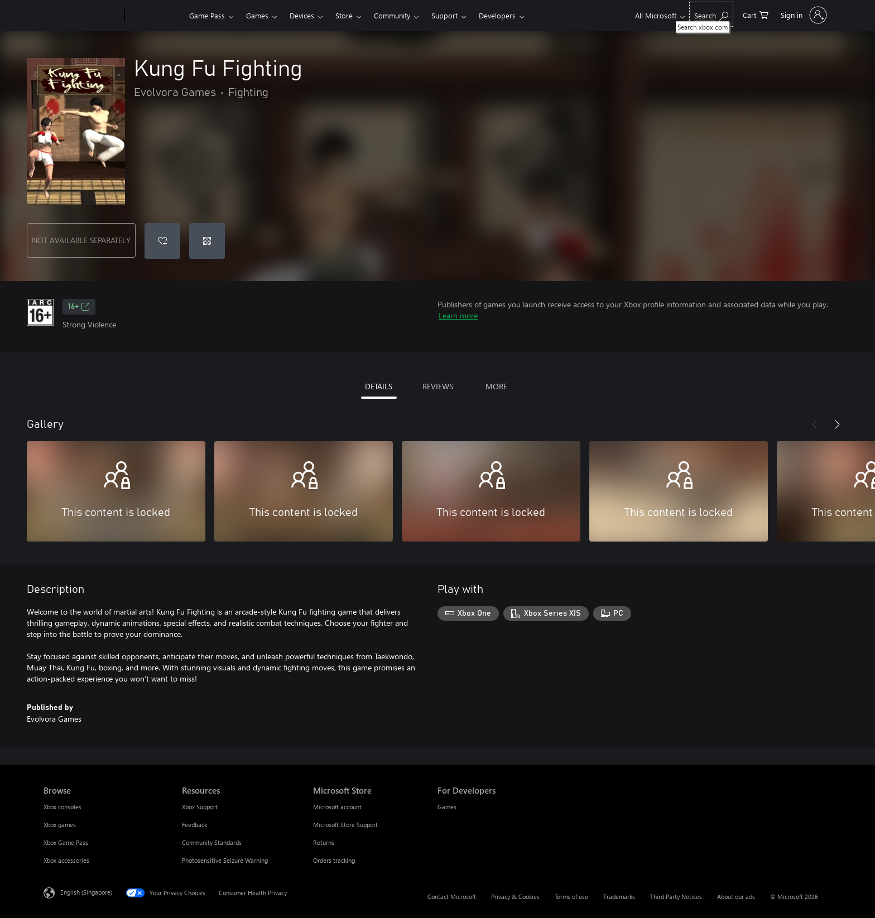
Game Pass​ (207, 15)
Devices (302, 15)
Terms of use (571, 896)
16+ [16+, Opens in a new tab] (79, 306)
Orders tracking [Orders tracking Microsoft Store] (334, 860)
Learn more (458, 315)
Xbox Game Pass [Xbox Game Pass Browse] (66, 842)
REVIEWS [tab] (437, 386)
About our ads (736, 896)
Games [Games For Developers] (447, 806)
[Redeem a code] (207, 241)
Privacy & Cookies (515, 896)
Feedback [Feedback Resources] (194, 824)
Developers (497, 15)
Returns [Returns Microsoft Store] (323, 842)
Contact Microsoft (451, 896)
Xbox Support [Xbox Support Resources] (200, 806)
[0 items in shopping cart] (755, 14)
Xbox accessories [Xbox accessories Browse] (66, 860)
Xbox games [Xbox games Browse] (60, 824)
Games (257, 15)
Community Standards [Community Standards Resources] (212, 842)
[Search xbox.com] (711, 14)
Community (392, 15)
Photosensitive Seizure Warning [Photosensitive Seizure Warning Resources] (225, 860)
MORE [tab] (496, 386)
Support (444, 15)
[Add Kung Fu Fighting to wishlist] (162, 241)
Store (344, 15)
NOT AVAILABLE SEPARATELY (81, 240)
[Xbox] (155, 16)
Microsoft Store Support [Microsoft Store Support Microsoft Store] (345, 824)
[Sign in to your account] (802, 15)
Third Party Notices (676, 896)
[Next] (837, 424)
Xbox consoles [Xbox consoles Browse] (62, 806)
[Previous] (815, 424)
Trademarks (619, 896)
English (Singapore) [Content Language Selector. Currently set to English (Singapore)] (86, 892)
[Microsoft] (82, 16)
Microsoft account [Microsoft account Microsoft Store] (337, 806)
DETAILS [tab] (378, 386)
